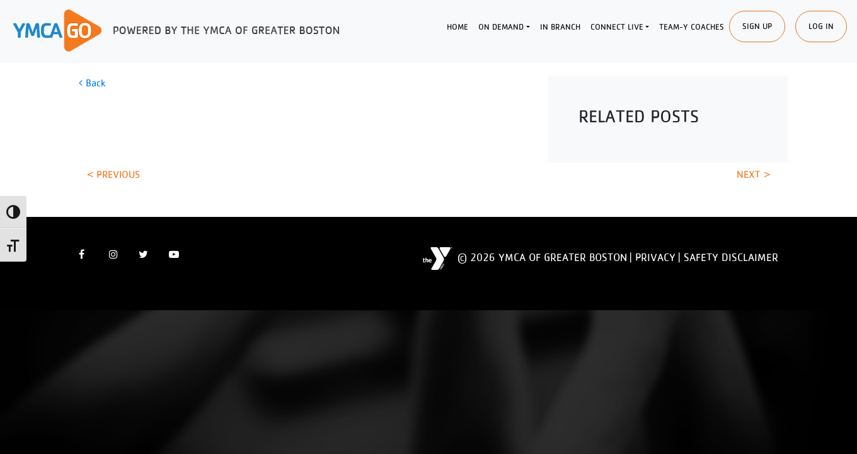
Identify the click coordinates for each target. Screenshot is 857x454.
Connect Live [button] (616, 27)
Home (457, 27)
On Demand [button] (501, 27)
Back (92, 83)
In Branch (560, 27)
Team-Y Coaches (691, 27)
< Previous (113, 174)
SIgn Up (757, 26)
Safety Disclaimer (731, 257)
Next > (753, 174)
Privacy (655, 257)
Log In (821, 26)
